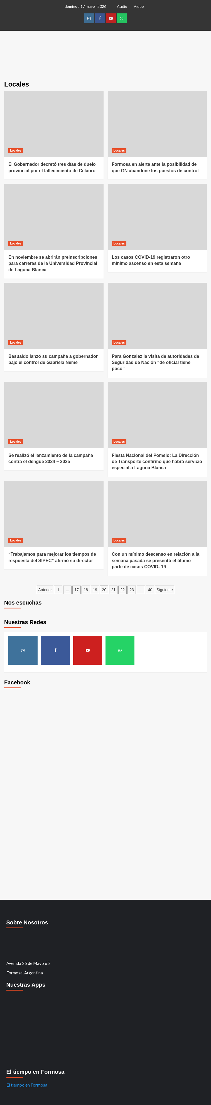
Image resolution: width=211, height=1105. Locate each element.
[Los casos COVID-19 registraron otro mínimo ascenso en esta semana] (157, 217)
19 (95, 590)
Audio (122, 6)
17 (77, 590)
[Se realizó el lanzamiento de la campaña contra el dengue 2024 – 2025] (54, 415)
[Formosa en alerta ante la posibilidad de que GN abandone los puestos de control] (157, 124)
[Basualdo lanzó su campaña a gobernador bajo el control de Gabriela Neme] (54, 316)
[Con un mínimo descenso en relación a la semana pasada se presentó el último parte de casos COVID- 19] (157, 514)
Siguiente (164, 590)
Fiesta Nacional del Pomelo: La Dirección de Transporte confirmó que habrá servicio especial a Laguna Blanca (157, 461)
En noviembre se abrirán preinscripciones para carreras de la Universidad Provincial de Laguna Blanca (52, 263)
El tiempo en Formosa (26, 1084)
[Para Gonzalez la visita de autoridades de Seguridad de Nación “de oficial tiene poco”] (157, 316)
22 (123, 590)
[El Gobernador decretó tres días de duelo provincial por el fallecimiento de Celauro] (54, 124)
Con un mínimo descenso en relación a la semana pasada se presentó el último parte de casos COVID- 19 (156, 560)
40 (150, 590)
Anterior (45, 590)
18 (86, 590)
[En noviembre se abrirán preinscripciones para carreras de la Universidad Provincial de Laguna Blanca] (54, 217)
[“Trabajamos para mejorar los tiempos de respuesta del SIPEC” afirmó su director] (54, 514)
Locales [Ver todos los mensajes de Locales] (15, 150)
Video (139, 6)
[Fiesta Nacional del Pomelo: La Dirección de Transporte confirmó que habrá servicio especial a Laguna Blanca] (157, 415)
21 (113, 590)
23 (132, 590)
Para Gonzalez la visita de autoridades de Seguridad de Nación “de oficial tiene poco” (155, 362)
